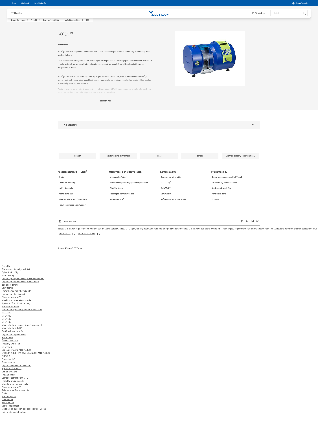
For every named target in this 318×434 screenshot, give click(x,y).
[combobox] (289, 13)
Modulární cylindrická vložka (15, 384)
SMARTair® (7, 337)
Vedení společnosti (10, 406)
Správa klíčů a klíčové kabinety (16, 303)
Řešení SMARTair (10, 340)
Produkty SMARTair (11, 343)
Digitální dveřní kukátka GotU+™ (16, 365)
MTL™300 (6, 316)
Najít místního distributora (14, 412)
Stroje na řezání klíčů (11, 297)
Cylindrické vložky (10, 272)
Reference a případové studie (15, 390)
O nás (4, 393)
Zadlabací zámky (10, 285)
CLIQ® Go (6, 356)
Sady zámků (7, 288)
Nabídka (18, 13)
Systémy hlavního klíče (12, 331)
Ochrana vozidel (9, 371)
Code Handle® (8, 359)
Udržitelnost (7, 399)
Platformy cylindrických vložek (16, 269)
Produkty (6, 266)
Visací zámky (8, 275)
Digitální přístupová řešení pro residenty (20, 281)
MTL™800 (6, 312)
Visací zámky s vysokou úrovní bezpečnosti (22, 325)
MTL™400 (6, 322)
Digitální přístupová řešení (14, 334)
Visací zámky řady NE (12, 328)
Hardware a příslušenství (13, 294)
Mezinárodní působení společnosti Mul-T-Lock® (24, 409)
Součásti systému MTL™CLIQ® (16, 350)
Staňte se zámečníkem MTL (15, 378)
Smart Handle (8, 362)
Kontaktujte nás (9, 396)
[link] (14, 3)
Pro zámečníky (9, 375)
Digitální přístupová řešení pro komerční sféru (23, 278)
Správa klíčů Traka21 (11, 368)
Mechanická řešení (10, 306)
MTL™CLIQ (7, 347)
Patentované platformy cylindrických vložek (22, 309)
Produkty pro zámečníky (13, 381)
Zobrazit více (105, 101)
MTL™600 (6, 319)
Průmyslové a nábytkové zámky (16, 291)
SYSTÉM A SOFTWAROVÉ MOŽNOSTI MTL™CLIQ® (26, 353)
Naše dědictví (8, 402)
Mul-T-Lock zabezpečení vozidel (16, 300)
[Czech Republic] (300, 3)
